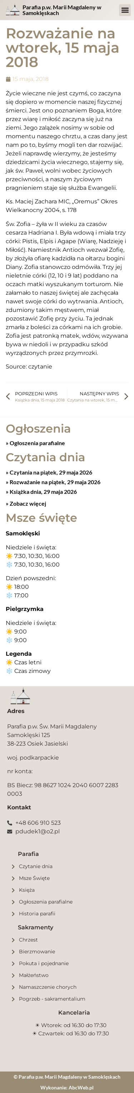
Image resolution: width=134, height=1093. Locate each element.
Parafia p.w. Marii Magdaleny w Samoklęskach (62, 10)
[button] (125, 10)
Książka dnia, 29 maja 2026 (43, 491)
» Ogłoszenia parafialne (35, 442)
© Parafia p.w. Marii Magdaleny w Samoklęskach (67, 1077)
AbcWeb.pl (81, 1087)
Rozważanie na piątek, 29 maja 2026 (54, 481)
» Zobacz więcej (26, 503)
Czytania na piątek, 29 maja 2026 (50, 472)
